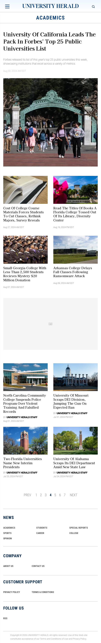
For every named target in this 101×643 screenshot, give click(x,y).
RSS (5, 618)
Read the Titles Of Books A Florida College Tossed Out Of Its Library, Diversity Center (75, 214)
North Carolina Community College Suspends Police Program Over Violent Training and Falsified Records (24, 403)
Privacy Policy (79, 638)
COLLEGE (73, 533)
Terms (43, 638)
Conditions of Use (59, 638)
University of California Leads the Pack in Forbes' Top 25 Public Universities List (49, 41)
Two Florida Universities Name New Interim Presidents (22, 462)
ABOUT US (8, 566)
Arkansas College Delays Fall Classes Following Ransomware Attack (72, 271)
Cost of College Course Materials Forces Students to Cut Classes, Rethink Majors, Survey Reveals (23, 214)
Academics (9, 527)
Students (41, 527)
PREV (27, 495)
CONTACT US (38, 566)
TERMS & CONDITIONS (43, 592)
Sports (7, 533)
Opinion (7, 538)
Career (40, 533)
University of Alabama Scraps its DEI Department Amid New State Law (74, 462)
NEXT (73, 495)
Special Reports (78, 527)
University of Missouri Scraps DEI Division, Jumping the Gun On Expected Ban (70, 401)
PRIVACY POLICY (11, 592)
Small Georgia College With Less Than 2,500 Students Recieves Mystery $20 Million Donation (24, 273)
